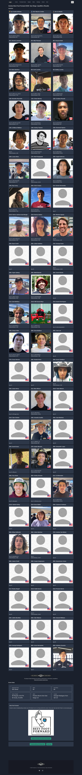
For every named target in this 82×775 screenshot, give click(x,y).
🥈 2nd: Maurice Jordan (37, 11)
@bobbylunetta (59, 93)
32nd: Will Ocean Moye (37, 301)
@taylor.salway (16, 296)
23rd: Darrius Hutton (36, 214)
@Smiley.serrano (37, 501)
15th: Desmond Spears (59, 127)
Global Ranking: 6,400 (57, 37)
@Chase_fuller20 (16, 354)
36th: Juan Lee (57, 330)
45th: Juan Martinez (58, 417)
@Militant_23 (37, 441)
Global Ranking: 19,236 (58, 153)
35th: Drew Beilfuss (36, 330)
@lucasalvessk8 (16, 180)
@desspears (59, 151)
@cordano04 (59, 122)
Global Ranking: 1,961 (35, 327)
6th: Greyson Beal (58, 40)
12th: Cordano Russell (59, 98)
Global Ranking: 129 (57, 124)
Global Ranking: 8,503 (57, 95)
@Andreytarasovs (38, 151)
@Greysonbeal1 (59, 64)
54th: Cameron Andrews (59, 504)
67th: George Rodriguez (15, 645)
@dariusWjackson (16, 238)
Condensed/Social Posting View (37, 744)
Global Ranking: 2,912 (57, 182)
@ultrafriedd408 (37, 296)
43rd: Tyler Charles (14, 417)
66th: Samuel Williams (59, 617)
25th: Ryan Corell (14, 243)
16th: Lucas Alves (14, 156)
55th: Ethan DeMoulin (15, 532)
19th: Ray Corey (13, 185)
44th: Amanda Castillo (37, 417)
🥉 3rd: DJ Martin (57, 11)
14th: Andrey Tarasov (37, 127)
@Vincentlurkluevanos (17, 64)
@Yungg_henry (16, 414)
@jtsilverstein (59, 499)
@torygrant (15, 501)
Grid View (49, 744)
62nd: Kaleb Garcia (36, 588)
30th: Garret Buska (58, 272)
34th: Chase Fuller (14, 330)
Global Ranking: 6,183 (13, 240)
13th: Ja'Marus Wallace (15, 127)
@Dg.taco (15, 472)
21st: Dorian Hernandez (59, 185)
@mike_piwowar (37, 64)
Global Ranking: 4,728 (13, 211)
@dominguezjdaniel (60, 327)
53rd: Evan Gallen (36, 504)
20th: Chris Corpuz (36, 185)
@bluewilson (37, 412)
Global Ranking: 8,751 (35, 211)
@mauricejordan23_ (38, 35)
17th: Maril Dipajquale (37, 156)
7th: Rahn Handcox (14, 69)
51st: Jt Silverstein (58, 475)
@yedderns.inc (16, 556)
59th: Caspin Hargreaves (37, 561)
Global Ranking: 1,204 (13, 327)
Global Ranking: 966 (35, 443)
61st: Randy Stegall (14, 588)
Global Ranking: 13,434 (36, 557)
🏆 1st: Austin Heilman (15, 11)
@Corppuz (36, 209)
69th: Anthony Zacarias (59, 645)
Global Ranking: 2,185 (13, 153)
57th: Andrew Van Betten (59, 532)
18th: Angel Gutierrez (59, 156)
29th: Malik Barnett (36, 272)
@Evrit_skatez (37, 93)
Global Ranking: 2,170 (13, 124)
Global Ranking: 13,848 (58, 269)
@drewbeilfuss (37, 354)
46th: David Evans (14, 446)
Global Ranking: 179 (13, 182)
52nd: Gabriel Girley (14, 504)
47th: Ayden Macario (36, 446)
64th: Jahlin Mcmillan (15, 617)
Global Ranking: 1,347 (57, 240)
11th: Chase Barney (36, 98)
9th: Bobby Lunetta (58, 69)
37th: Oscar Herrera (14, 359)
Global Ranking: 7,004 (13, 95)
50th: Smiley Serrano (36, 475)
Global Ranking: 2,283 (57, 385)
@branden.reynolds (16, 122)
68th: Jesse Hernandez (37, 645)
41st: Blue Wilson (36, 388)
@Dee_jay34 (59, 35)
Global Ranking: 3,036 (13, 557)
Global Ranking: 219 (35, 66)
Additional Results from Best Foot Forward (41, 738)
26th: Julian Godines (36, 243)
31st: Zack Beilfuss (14, 301)
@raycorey (15, 209)
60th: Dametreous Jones (59, 561)
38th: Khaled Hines (36, 359)
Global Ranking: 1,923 (35, 153)
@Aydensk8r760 (37, 470)
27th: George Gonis (58, 243)
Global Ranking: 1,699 (35, 298)
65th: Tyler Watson (36, 617)
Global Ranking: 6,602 (35, 472)
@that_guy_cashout (17, 93)
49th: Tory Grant (13, 475)
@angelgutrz (59, 180)
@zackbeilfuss (15, 325)
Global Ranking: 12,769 (36, 124)
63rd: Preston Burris (58, 588)
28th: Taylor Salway (14, 272)
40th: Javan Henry (14, 388)
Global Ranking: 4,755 (35, 240)
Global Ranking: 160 (35, 37)
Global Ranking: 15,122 (58, 501)
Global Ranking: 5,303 (13, 66)
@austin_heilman (16, 35)
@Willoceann (37, 325)
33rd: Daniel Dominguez (59, 301)
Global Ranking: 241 (57, 66)
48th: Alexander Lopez (59, 446)
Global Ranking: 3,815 (13, 298)
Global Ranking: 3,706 (35, 95)
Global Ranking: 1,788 (35, 356)
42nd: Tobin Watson (58, 388)
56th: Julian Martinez (36, 532)
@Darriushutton (37, 238)
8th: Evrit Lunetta (35, 69)
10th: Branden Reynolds (15, 98)
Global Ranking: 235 (13, 37)
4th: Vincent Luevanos (15, 40)
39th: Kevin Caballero (59, 359)
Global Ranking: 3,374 (13, 356)
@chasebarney (37, 122)
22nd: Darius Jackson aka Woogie (18, 214)
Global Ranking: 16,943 (36, 614)
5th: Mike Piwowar (36, 40)
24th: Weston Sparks (58, 214)
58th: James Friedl (14, 561)
